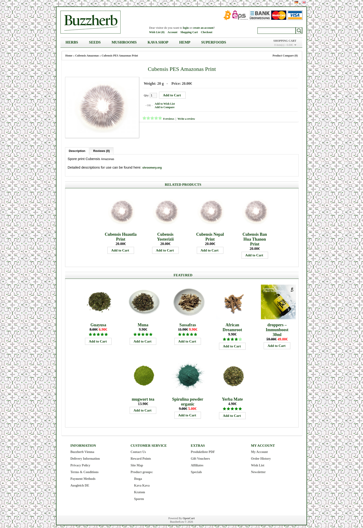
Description (77, 146)
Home (68, 55)
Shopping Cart (189, 32)
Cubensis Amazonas (87, 55)
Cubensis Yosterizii (165, 232)
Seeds (95, 42)
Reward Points (141, 454)
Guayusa (98, 320)
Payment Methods (83, 474)
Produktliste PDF (203, 447)
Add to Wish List (160, 102)
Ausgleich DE (79, 481)
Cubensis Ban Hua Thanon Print (254, 235)
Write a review (182, 117)
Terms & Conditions (84, 468)
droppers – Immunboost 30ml (277, 325)
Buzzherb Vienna (82, 447)
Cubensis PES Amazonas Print (120, 55)
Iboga (138, 474)
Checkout (206, 32)
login (186, 27)
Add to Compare (160, 106)
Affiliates (197, 461)
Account (172, 32)
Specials (196, 468)
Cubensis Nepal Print (210, 232)
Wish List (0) (156, 32)
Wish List (257, 461)
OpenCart (189, 514)
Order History (261, 454)
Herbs (72, 42)
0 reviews (164, 117)
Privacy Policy (80, 461)
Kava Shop (157, 42)
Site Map (137, 461)
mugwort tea (143, 395)
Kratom (139, 488)
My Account (259, 447)
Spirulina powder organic (187, 397)
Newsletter (258, 468)
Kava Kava (142, 481)
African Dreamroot (232, 323)
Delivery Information (85, 454)
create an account (203, 27)
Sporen (139, 495)
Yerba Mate (232, 395)
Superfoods (213, 42)
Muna (143, 320)
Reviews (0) (101, 146)
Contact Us (138, 447)
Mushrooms (124, 42)
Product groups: (142, 468)
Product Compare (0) (285, 55)
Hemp (184, 42)
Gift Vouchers (200, 454)
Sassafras (187, 320)
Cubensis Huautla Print (121, 232)
